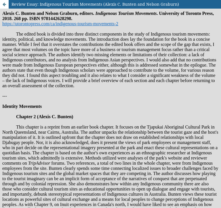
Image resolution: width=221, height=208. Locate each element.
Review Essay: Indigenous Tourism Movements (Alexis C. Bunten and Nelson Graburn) (95, 4)
